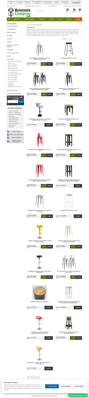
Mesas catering (12, 66)
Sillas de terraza (13, 75)
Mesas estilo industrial (15, 61)
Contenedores (11, 29)
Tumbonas (11, 83)
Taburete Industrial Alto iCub (68, 210)
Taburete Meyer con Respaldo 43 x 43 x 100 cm (39, 150)
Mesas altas (11, 63)
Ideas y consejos (29, 19)
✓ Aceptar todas (52, 392)
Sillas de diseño (12, 79)
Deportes (71, 383)
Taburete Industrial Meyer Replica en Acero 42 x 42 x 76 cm (69, 241)
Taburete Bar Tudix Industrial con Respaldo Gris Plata (40, 59)
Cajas (40, 383)
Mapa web (25, 383)
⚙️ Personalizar (79, 392)
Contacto (67, 10)
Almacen (9, 38)
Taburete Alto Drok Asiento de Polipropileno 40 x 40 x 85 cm (40, 333)
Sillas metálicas (13, 81)
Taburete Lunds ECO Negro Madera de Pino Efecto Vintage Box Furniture (69, 180)
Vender (78, 19)
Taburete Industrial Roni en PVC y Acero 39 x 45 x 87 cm (39, 241)
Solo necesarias (66, 392)
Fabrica (9, 42)
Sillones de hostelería (15, 74)
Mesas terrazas (12, 65)
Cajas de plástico (12, 26)
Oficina (9, 56)
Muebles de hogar (12, 90)
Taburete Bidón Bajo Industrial (39, 301)
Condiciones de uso (13, 385)
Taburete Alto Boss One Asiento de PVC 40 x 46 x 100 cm (40, 363)
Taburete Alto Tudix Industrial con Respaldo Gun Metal (69, 89)
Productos (17, 19)
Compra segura (16, 131)
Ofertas (51, 19)
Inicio (29, 24)
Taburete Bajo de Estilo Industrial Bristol (69, 120)
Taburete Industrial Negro (69, 58)
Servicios (42, 19)
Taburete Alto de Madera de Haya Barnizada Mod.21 (68, 333)
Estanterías (41, 385)
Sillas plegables (13, 77)
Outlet (60, 19)
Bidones (11, 126)
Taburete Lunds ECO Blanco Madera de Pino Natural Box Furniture (68, 302)
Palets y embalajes (13, 53)
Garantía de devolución (16, 134)
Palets (54, 383)
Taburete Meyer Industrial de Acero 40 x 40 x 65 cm (39, 211)
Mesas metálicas (13, 68)
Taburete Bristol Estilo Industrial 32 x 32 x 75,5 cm (69, 150)
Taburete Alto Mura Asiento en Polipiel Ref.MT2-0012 (39, 272)
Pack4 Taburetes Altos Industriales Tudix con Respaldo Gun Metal (39, 89)
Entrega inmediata (17, 137)
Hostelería (10, 59)
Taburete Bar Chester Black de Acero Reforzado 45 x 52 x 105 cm (39, 120)
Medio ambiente (11, 32)
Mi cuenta (74, 10)
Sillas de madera (13, 72)
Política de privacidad (14, 383)
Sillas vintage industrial (15, 70)
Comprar (49, 63)
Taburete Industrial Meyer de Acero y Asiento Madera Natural (40, 180)
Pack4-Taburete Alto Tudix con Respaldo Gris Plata (69, 272)
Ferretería (10, 49)
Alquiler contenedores (14, 93)
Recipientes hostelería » (15, 86)
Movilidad (10, 35)
